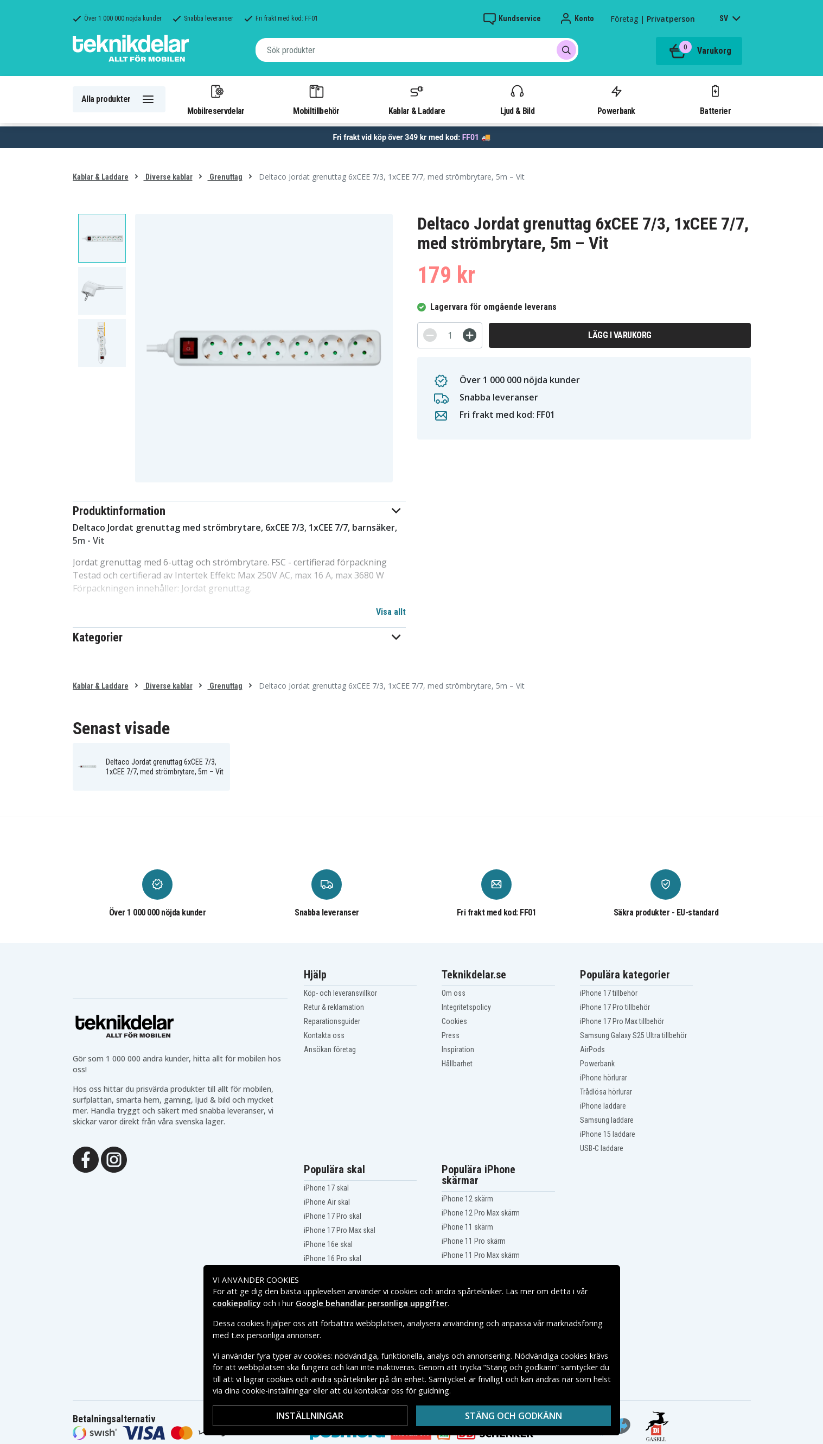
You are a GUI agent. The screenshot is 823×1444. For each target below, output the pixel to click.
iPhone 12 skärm (467, 1198)
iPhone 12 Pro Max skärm (481, 1212)
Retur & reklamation (334, 1007)
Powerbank (616, 99)
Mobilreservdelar (216, 99)
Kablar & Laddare (416, 99)
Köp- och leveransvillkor (340, 993)
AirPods (592, 1049)
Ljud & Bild (517, 99)
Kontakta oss (324, 1035)
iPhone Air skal (327, 1202)
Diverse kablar (168, 177)
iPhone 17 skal (326, 1188)
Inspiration (458, 1049)
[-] (430, 335)
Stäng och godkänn (513, 1416)
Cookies (454, 1021)
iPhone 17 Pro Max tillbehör (622, 1021)
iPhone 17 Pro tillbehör (615, 1007)
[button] (239, 511)
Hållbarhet (457, 1063)
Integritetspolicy (466, 1007)
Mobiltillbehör (316, 99)
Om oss (453, 993)
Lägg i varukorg (620, 335)
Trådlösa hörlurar (606, 1091)
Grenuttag (225, 177)
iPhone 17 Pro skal (332, 1216)
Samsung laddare (607, 1120)
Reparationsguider (332, 1021)
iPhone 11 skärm (467, 1227)
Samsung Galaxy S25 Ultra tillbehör (633, 1035)
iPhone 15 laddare (607, 1134)
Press (451, 1035)
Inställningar (309, 1416)
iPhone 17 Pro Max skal (339, 1230)
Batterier (715, 99)
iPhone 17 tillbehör (608, 993)
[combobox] (417, 50)
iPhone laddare (603, 1106)
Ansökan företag (330, 1049)
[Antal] (450, 335)
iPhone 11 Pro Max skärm (481, 1255)
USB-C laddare (601, 1148)
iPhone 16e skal (328, 1244)
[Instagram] (114, 1159)
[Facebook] (86, 1159)
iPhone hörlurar (603, 1077)
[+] (469, 335)
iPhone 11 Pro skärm (474, 1241)
